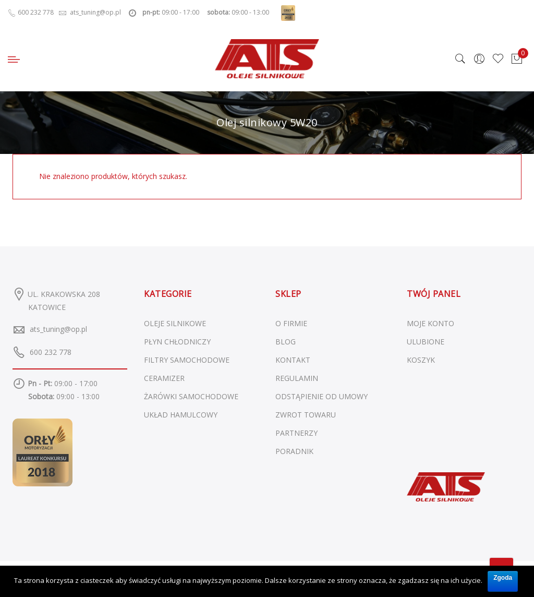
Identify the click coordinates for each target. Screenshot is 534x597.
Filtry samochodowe (186, 360)
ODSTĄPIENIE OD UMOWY (321, 396)
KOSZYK (421, 360)
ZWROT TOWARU (305, 415)
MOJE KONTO (430, 323)
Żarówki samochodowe (191, 396)
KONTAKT (292, 360)
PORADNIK (294, 451)
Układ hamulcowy (180, 415)
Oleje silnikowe (175, 323)
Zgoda (502, 577)
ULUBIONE (425, 342)
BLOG (285, 342)
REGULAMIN (296, 378)
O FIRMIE (291, 323)
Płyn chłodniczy (177, 342)
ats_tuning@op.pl (58, 329)
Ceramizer (164, 378)
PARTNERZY (296, 433)
